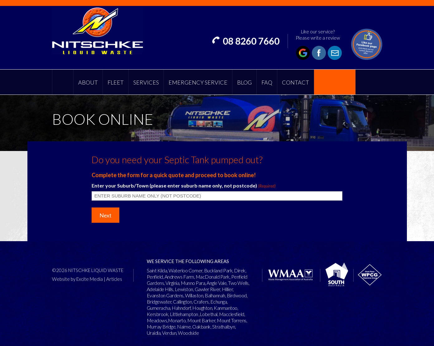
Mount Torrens (231, 320)
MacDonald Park (213, 277)
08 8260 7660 (251, 40)
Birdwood (237, 295)
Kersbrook (158, 314)
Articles (114, 279)
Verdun (169, 333)
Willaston (194, 295)
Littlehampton (184, 314)
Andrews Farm (179, 277)
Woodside (188, 333)
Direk (240, 270)
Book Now (335, 82)
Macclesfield (231, 314)
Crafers (201, 302)
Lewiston (184, 289)
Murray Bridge (161, 326)
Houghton (202, 308)
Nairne (184, 326)
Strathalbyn (223, 326)
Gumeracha (158, 308)
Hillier (227, 289)
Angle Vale (217, 283)
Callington (182, 302)
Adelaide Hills (160, 289)
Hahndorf (181, 308)
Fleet (115, 82)
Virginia (172, 283)
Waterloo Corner (186, 270)
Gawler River (207, 289)
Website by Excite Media (77, 279)
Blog (244, 82)
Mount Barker (201, 320)
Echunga (218, 302)
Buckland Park (218, 270)
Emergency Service (198, 82)
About (88, 82)
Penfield (155, 277)
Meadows (157, 320)
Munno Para (193, 283)
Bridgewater (159, 302)
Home (62, 82)
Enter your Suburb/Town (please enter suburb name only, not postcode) (184, 186)
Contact (295, 82)
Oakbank (201, 326)
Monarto (177, 320)
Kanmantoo (225, 308)
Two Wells (238, 283)
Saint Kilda (157, 270)
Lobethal (208, 314)
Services (146, 82)
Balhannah (215, 295)
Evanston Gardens (165, 295)
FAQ (266, 82)
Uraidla (154, 333)
